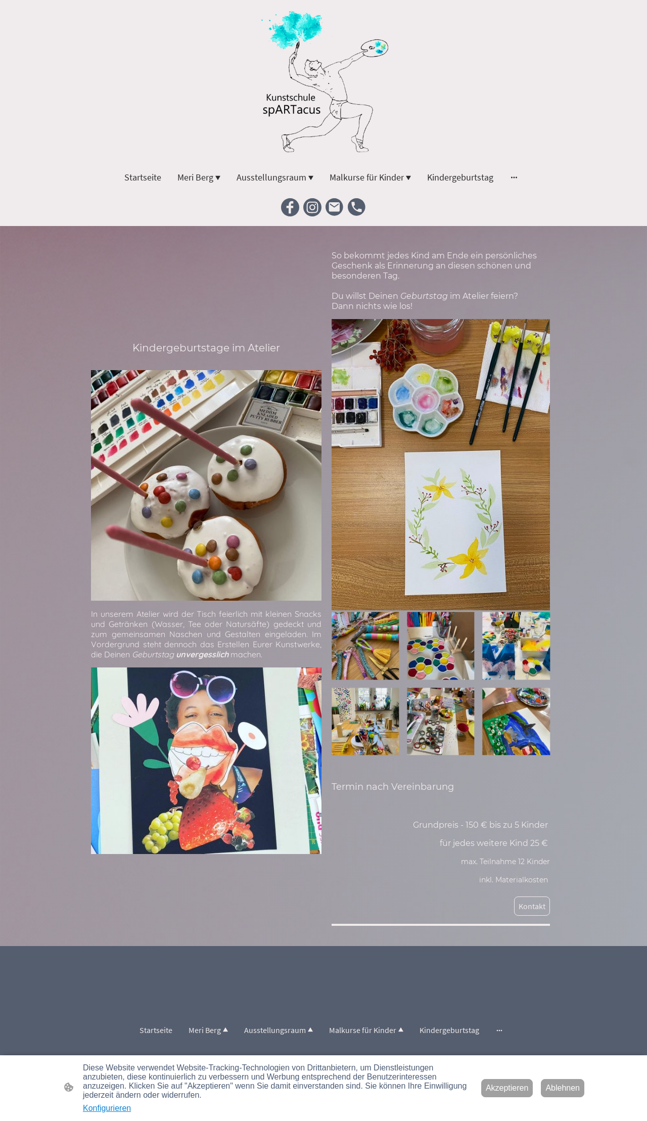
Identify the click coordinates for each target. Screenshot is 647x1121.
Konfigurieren (107, 1108)
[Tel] (357, 207)
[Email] (335, 207)
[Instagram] (312, 207)
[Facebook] (290, 207)
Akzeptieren (507, 1088)
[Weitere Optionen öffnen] (514, 177)
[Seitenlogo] (323, 83)
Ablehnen (562, 1088)
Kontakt (532, 906)
